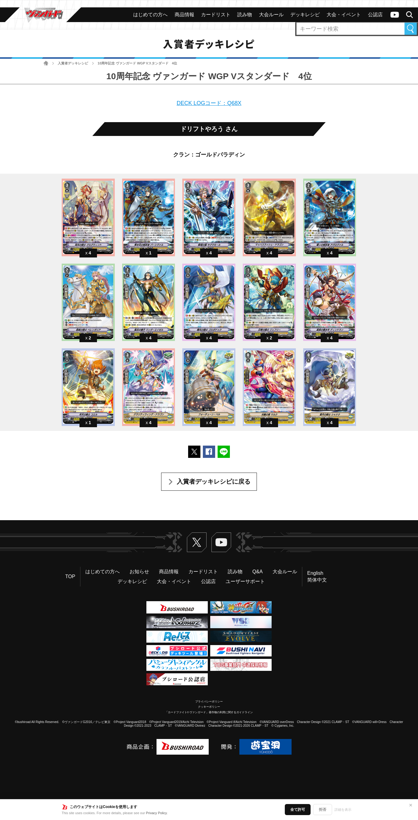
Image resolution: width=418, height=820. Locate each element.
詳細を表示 (343, 809)
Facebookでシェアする (209, 452)
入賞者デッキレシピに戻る (213, 481)
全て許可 (297, 809)
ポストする (194, 452)
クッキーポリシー (209, 706)
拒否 (322, 809)
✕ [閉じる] (410, 805)
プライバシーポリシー (209, 701)
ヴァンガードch (395, 15)
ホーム (45, 63)
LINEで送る (224, 452)
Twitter (197, 542)
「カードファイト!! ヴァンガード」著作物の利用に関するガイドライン (209, 712)
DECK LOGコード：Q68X (208, 103)
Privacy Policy (156, 813)
